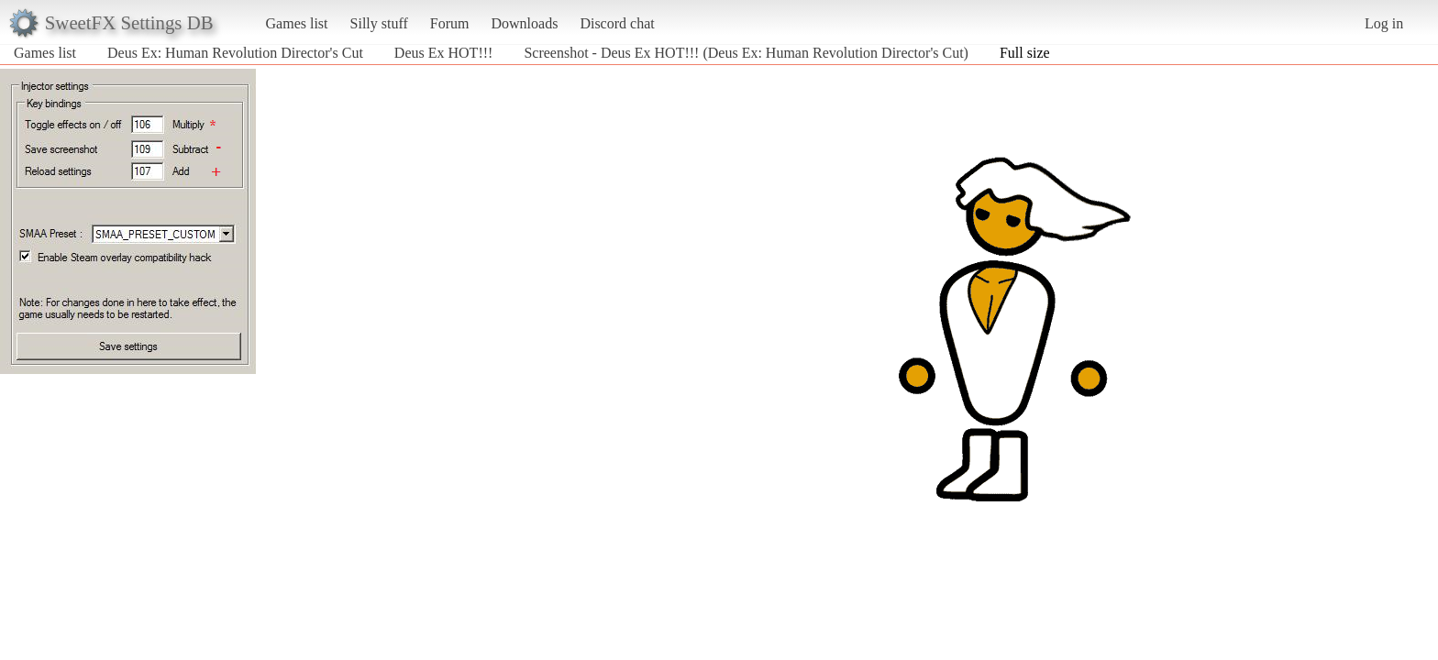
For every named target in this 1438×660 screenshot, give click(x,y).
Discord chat (617, 23)
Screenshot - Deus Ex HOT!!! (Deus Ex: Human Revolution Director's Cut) (746, 52)
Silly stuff (379, 23)
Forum (450, 23)
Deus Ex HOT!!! (443, 52)
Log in (1384, 23)
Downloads (524, 23)
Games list (297, 23)
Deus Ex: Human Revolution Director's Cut (235, 52)
